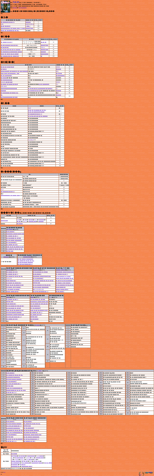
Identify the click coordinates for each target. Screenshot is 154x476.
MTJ (57, 71)
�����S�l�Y (27, 466)
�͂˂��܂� (4, 69)
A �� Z (28, 26)
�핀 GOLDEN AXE (38, 289)
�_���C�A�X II (12, 236)
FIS (35, 459)
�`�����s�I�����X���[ (11, 51)
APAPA (58, 67)
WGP (29, 108)
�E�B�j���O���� (25, 262)
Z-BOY (28, 457)
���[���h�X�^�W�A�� (16, 390)
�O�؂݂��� (48, 463)
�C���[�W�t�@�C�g (14, 249)
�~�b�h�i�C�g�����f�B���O (40, 88)
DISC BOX (4, 86)
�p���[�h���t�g (13, 377)
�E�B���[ (35, 319)
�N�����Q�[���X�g (9, 92)
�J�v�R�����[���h (36, 112)
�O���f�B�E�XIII (8, 22)
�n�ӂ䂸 (22, 464)
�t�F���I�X (11, 280)
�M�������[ (6, 80)
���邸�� (29, 28)
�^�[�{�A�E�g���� (64, 280)
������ (44, 54)
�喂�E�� (9, 251)
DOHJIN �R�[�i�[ (7, 82)
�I (26, 219)
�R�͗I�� (22, 456)
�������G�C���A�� (10, 195)
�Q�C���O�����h (14, 240)
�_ (2, 95)
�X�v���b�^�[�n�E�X (42, 285)
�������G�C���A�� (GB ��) (13, 28)
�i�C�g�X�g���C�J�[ (15, 246)
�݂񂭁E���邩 (14, 464)
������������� (9, 88)
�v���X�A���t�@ (13, 283)
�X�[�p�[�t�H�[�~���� (10, 49)
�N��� (4, 77)
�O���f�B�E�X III (35, 114)
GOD (27, 24)
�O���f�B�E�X (34, 90)
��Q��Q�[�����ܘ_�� (10, 73)
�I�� (31, 219)
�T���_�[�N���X (63, 283)
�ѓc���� (26, 463)
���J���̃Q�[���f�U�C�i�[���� (14, 71)
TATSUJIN (9, 278)
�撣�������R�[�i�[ (9, 97)
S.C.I (2, 189)
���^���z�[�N (62, 289)
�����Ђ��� (37, 463)
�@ (2, 13)
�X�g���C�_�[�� (13, 238)
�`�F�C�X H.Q (11, 392)
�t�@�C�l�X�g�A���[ (10, 54)
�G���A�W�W (12, 244)
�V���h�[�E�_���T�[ (10, 56)
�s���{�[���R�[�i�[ (9, 84)
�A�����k (15, 463)
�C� (26, 461)
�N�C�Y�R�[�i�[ (7, 67)
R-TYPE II (31, 139)
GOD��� (40, 456)
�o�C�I (43, 42)
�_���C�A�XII (6, 42)
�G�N (19, 221)
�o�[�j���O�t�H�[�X (9, 45)
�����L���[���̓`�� (15, 233)
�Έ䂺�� (59, 73)
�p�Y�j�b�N (6, 26)
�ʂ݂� (4, 472)
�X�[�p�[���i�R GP (40, 291)
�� (8, 297)
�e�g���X (23, 7)
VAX (31, 461)
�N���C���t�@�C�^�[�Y (43, 280)
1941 (2, 24)
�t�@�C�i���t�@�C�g (10, 30)
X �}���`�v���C (13, 289)
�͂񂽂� (41, 56)
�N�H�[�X (5, 47)
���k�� (4, 220)
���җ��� (60, 269)
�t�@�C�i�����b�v (14, 388)
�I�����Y (60, 75)
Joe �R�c (29, 459)
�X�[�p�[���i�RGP (25, 264)
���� (28, 22)
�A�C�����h (6, 75)
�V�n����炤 (11, 242)
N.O (36, 219)
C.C (57, 84)
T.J (57, 88)
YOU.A (32, 24)
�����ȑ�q (15, 466)
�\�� (15, 7)
